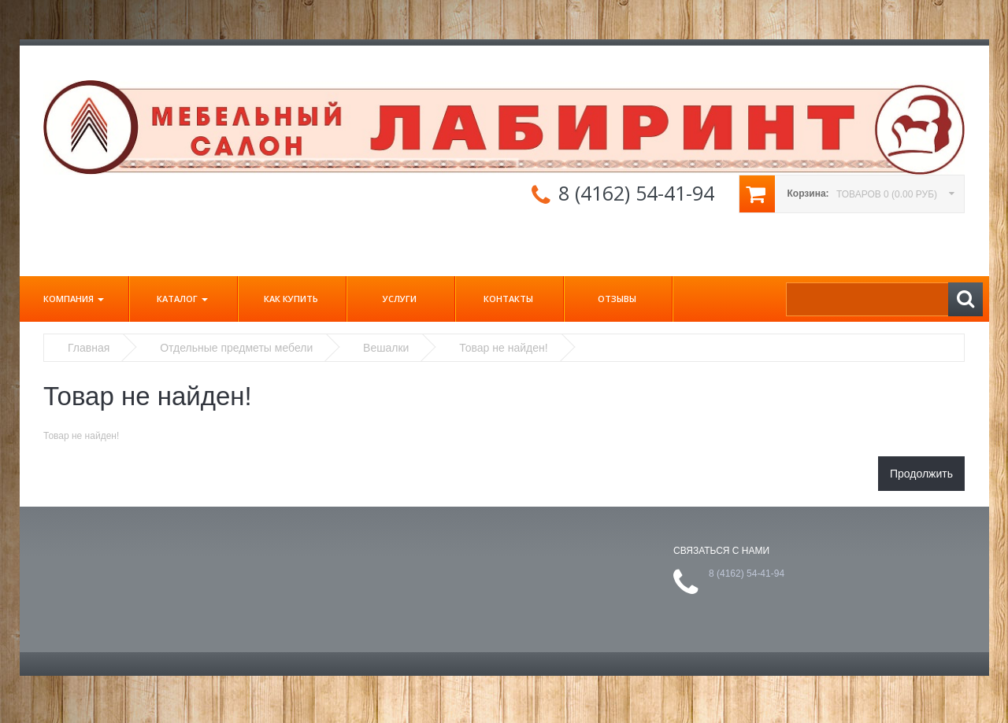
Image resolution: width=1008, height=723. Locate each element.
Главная (88, 347)
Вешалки (386, 347)
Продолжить (921, 473)
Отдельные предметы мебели (236, 347)
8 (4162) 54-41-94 (636, 192)
